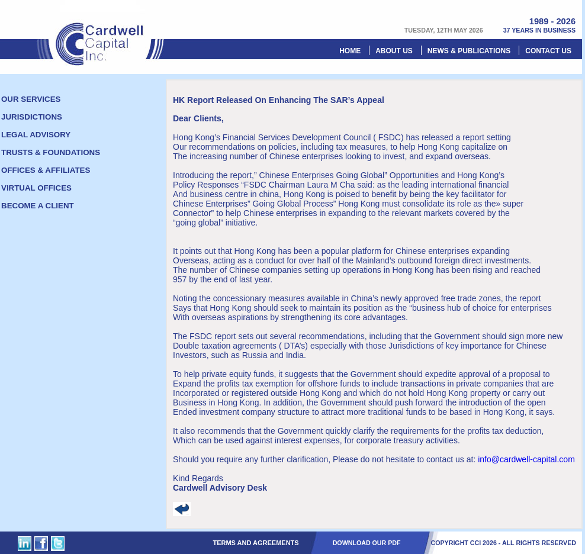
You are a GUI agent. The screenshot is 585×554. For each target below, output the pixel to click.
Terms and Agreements (255, 542)
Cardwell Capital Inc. (100, 33)
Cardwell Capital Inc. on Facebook (41, 543)
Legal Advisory (35, 134)
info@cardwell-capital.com (526, 459)
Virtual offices (36, 187)
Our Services (30, 99)
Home (350, 51)
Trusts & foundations (50, 152)
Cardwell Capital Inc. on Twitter (58, 543)
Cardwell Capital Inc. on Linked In (24, 543)
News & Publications (468, 51)
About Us (394, 51)
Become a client (37, 205)
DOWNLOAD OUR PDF (367, 542)
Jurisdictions (31, 116)
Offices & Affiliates (45, 170)
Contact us (548, 51)
